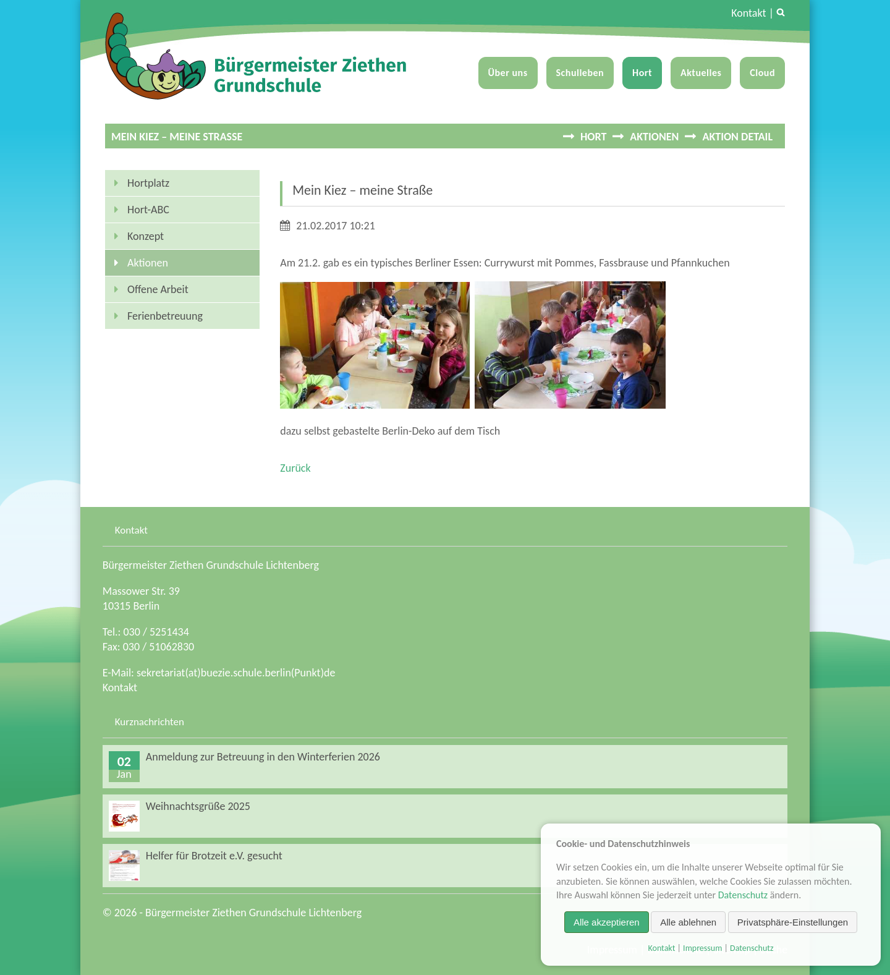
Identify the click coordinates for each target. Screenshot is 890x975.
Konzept (145, 236)
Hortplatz (148, 183)
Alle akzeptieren (607, 922)
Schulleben (580, 73)
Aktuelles (700, 73)
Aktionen (654, 136)
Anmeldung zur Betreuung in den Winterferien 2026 (263, 757)
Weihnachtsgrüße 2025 (198, 806)
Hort (642, 73)
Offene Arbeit (158, 289)
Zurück (295, 468)
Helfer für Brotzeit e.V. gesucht (214, 855)
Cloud (762, 73)
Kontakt (748, 13)
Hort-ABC (148, 209)
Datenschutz (743, 895)
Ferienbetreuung (165, 316)
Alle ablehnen (688, 922)
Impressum (702, 948)
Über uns (508, 73)
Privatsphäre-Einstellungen (792, 922)
